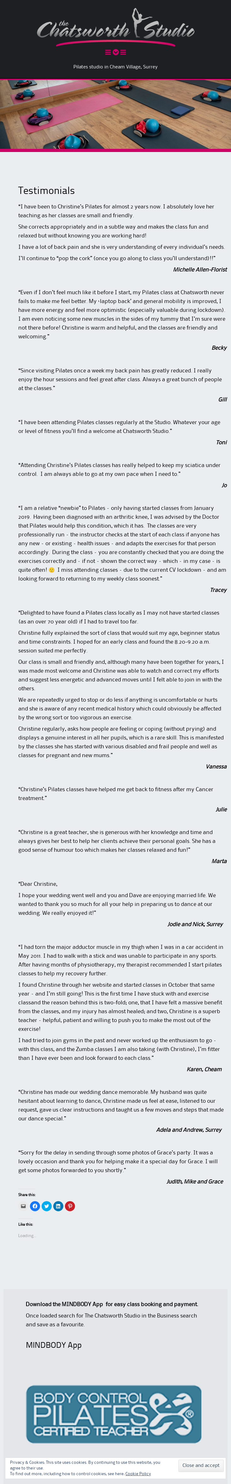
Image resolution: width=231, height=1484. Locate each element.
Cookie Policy (138, 1474)
